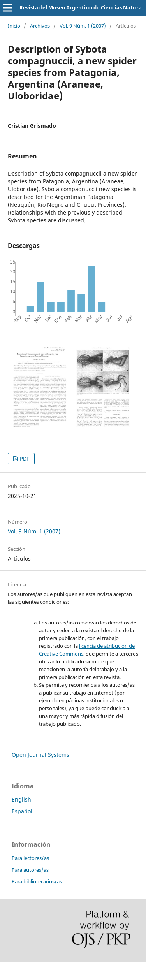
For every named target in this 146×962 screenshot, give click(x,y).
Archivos (40, 25)
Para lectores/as (30, 858)
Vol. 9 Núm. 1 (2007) (83, 25)
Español (22, 811)
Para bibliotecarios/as (37, 881)
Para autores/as (30, 869)
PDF (24, 458)
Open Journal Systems (40, 754)
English (21, 799)
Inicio (14, 25)
